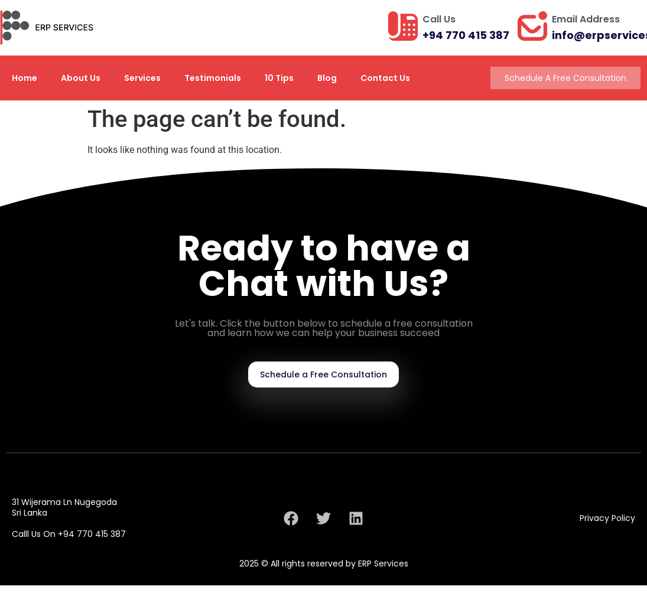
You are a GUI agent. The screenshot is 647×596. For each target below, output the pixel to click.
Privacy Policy (607, 518)
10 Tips (279, 78)
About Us (80, 78)
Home (24, 78)
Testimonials (212, 78)
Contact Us (385, 78)
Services (142, 78)
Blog (327, 78)
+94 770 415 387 (465, 35)
